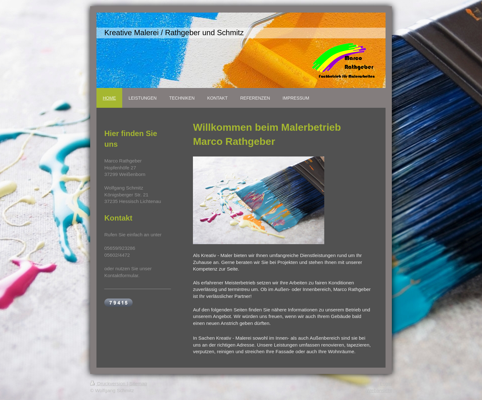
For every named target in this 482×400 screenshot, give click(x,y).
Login (386, 383)
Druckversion (108, 383)
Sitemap (138, 383)
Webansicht (379, 390)
